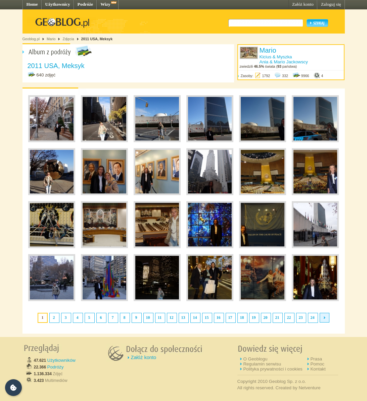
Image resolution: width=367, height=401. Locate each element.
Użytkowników (61, 360)
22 (289, 317)
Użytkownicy (57, 4)
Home (32, 4)
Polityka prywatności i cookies (272, 368)
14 (195, 317)
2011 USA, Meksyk (97, 39)
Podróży (55, 366)
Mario (51, 39)
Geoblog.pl (31, 39)
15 (207, 317)
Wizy (105, 4)
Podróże (85, 4)
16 (219, 317)
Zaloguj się (331, 4)
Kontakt (317, 368)
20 (266, 317)
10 (148, 317)
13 (183, 317)
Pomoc (317, 363)
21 (277, 317)
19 (254, 317)
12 (172, 317)
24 (313, 317)
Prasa (316, 358)
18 (242, 317)
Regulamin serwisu (262, 363)
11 (160, 317)
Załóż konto (303, 4)
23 (301, 317)
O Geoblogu (255, 358)
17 (230, 317)
